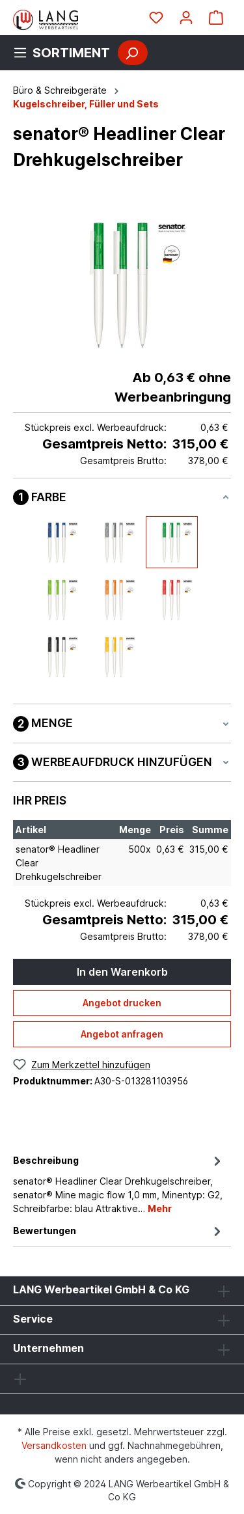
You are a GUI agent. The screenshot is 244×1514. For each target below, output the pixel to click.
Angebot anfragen (122, 1033)
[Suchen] (133, 52)
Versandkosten (54, 1445)
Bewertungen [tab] (118, 1230)
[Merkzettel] (156, 17)
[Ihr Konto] (186, 17)
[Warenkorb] (216, 17)
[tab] (118, 1183)
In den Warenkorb (122, 971)
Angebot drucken (122, 1002)
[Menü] (65, 53)
